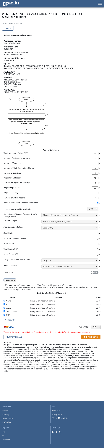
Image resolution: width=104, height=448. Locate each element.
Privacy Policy (57, 414)
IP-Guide (5, 411)
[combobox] (92, 209)
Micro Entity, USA (11, 254)
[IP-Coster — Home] (11, 3)
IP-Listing (5, 414)
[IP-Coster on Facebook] (57, 432)
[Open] (96, 209)
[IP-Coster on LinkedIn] (53, 432)
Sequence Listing (11, 192)
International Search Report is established (21, 203)
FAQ (3, 436)
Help (3, 432)
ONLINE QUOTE (90, 337)
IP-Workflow (6, 422)
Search (8, 28)
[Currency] (95, 327)
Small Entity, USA (11, 249)
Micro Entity (9, 243)
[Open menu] (100, 3)
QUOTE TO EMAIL (14, 337)
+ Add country (9, 320)
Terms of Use (56, 411)
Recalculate (10, 280)
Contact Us (6, 439)
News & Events (7, 418)
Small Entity (8, 233)
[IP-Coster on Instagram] (60, 432)
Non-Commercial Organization (16, 238)
